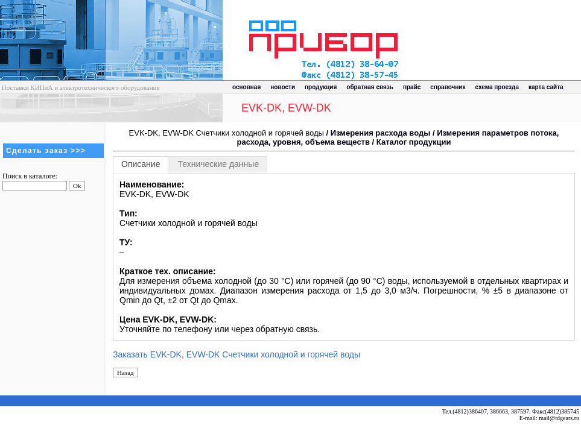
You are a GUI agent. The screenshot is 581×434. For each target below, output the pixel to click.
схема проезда (497, 87)
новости (282, 87)
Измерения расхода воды (380, 132)
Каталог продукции (413, 141)
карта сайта (546, 87)
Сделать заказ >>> (46, 150)
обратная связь (369, 87)
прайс (412, 87)
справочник (447, 87)
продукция (321, 87)
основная (246, 87)
